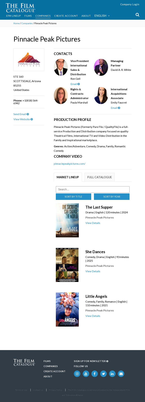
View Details (92, 222)
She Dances (95, 251)
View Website (23, 119)
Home (16, 23)
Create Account (66, 15)
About (86, 15)
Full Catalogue (100, 177)
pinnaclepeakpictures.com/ (69, 163)
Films (28, 15)
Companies (43, 15)
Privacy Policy (55, 390)
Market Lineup (68, 177)
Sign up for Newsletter (91, 361)
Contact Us (38, 390)
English (102, 15)
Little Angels (96, 296)
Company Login (129, 4)
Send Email (21, 114)
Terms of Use (21, 390)
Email (75, 83)
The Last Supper (99, 207)
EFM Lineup (13, 15)
